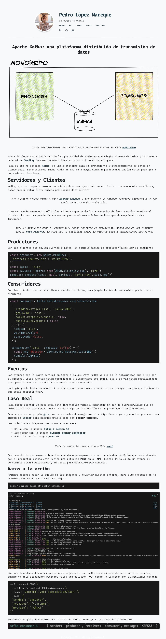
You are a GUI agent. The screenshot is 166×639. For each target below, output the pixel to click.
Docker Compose (69, 199)
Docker (27, 417)
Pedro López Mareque (85, 15)
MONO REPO (129, 147)
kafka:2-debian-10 (56, 429)
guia (46, 414)
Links (79, 25)
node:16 (53, 436)
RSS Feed (100, 25)
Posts (89, 25)
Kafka (45, 165)
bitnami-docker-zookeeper (67, 432)
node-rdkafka (35, 231)
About (62, 25)
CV (70, 25)
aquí (110, 446)
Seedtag (29, 160)
